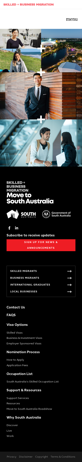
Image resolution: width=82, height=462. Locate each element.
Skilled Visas (15, 332)
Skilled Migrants (23, 271)
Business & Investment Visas (24, 338)
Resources (13, 403)
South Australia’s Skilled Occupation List (33, 381)
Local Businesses (23, 291)
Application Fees (17, 365)
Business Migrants (24, 277)
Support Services (18, 398)
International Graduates (30, 284)
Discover (12, 425)
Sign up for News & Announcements (41, 245)
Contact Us (16, 307)
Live (9, 430)
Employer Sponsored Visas (24, 343)
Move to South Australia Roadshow (29, 408)
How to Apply (15, 359)
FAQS (11, 315)
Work (10, 436)
